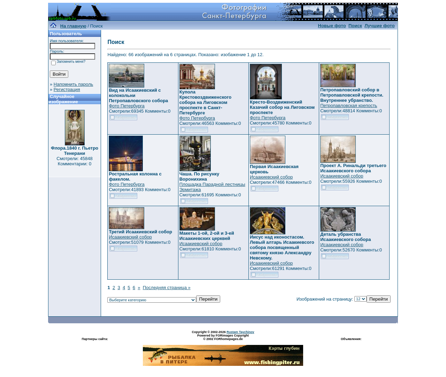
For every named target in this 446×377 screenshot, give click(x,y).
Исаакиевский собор (271, 177)
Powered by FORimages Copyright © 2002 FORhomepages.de (223, 337)
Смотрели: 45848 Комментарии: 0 (74, 161)
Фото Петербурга (126, 105)
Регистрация (67, 89)
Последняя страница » (167, 287)
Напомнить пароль (73, 84)
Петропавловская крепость (348, 105)
